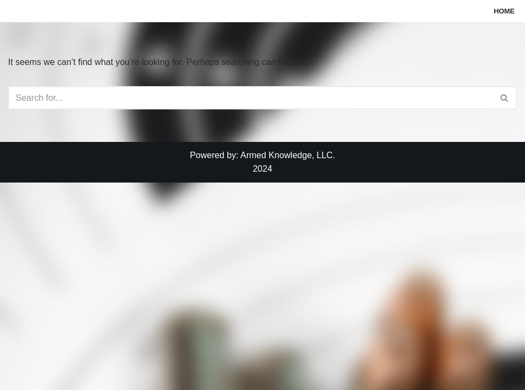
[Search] (250, 98)
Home (504, 11)
